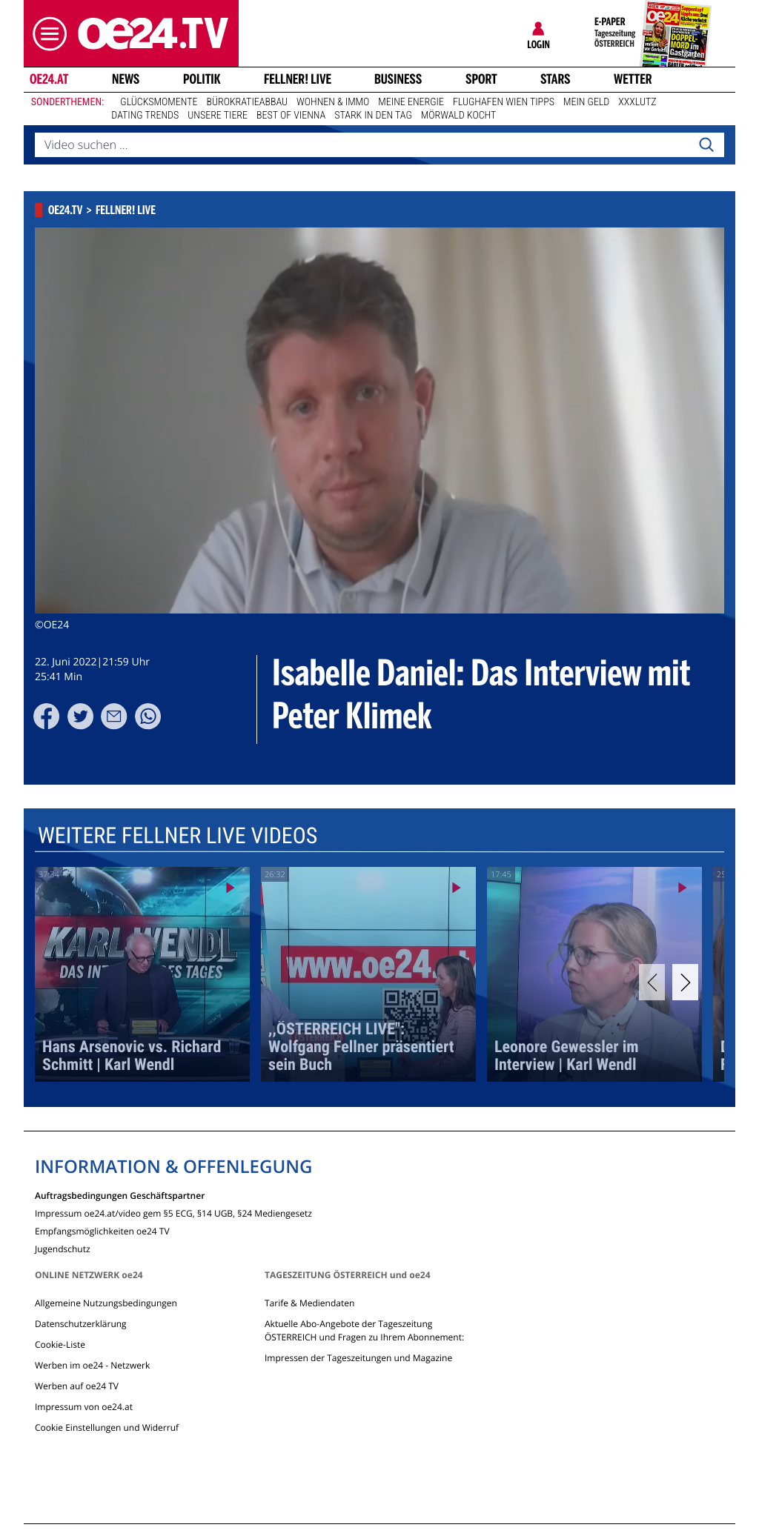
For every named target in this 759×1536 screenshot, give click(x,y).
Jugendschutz (62, 1248)
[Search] (706, 145)
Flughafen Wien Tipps (503, 102)
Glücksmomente (158, 102)
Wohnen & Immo (332, 102)
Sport (481, 79)
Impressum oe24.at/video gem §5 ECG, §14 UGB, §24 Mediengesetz (173, 1212)
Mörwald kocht (459, 116)
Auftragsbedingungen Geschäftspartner (120, 1194)
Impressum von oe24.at (84, 1406)
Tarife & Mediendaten (309, 1303)
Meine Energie (411, 102)
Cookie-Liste (60, 1344)
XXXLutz (637, 102)
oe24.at (49, 79)
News (125, 79)
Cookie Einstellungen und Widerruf (107, 1427)
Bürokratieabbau (247, 102)
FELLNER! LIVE (297, 79)
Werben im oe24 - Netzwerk (92, 1365)
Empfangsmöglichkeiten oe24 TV (102, 1230)
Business (398, 79)
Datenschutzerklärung (81, 1323)
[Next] (685, 982)
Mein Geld (586, 102)
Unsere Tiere (218, 116)
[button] (46, 34)
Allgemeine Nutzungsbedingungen (106, 1303)
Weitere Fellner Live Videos (177, 836)
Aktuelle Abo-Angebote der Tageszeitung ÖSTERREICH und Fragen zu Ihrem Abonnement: (364, 1330)
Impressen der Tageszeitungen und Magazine (358, 1358)
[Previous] (652, 982)
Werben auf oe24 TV (77, 1386)
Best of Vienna (290, 116)
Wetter (633, 79)
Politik (202, 79)
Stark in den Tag (373, 116)
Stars (555, 79)
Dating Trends (145, 116)
